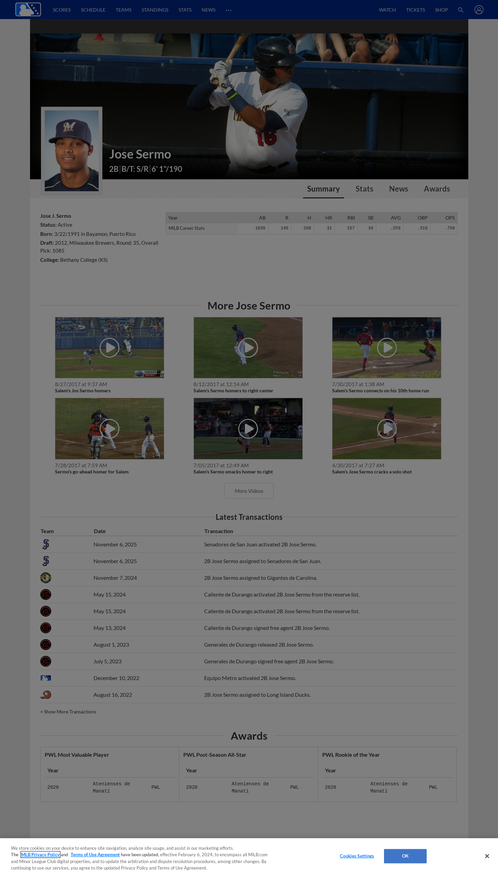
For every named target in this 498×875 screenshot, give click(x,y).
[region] (249, 856)
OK (405, 856)
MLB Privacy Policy (40, 854)
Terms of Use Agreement (95, 854)
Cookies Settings (357, 856)
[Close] (487, 855)
